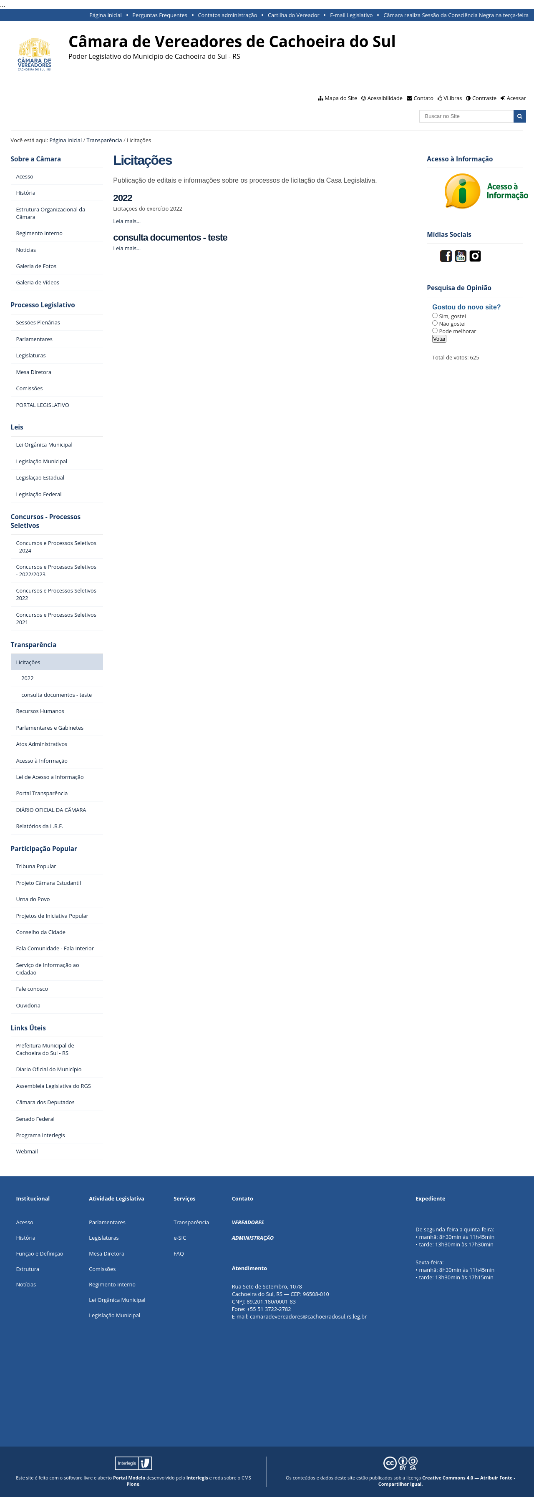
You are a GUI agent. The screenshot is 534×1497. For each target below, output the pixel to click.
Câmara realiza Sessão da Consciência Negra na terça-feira (456, 15)
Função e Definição (39, 1253)
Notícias (26, 1284)
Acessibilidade (385, 98)
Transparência (104, 140)
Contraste (484, 98)
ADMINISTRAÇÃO (253, 1237)
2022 (122, 198)
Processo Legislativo (43, 305)
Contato (424, 98)
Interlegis (197, 1477)
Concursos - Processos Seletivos (46, 521)
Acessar (516, 98)
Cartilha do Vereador (294, 15)
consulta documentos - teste (170, 237)
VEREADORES (248, 1222)
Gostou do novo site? (466, 307)
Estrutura (27, 1269)
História (25, 1237)
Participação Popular (44, 848)
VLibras (453, 98)
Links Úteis (28, 1028)
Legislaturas (103, 1237)
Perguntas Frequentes (159, 15)
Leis (17, 427)
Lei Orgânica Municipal (117, 1300)
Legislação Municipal (114, 1315)
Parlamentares (107, 1222)
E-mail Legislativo (351, 15)
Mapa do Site (341, 98)
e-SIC (180, 1237)
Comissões (102, 1269)
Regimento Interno (112, 1284)
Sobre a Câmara (36, 159)
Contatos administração (227, 15)
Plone (132, 1484)
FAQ (179, 1253)
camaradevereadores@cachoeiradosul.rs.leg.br (308, 1316)
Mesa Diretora (106, 1253)
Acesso (24, 1222)
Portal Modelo (129, 1477)
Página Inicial (105, 15)
